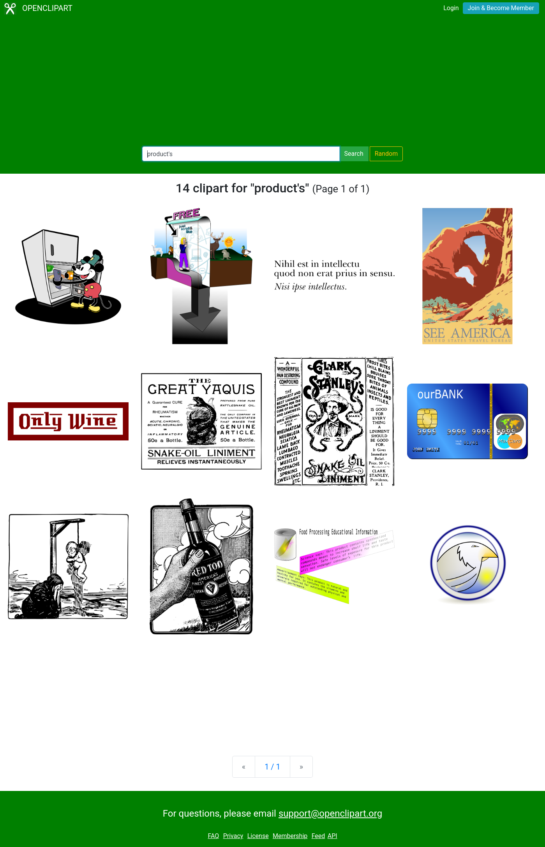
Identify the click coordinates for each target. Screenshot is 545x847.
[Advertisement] (272, 81)
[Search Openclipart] (241, 153)
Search (353, 153)
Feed (318, 836)
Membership (290, 836)
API (332, 836)
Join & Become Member (501, 8)
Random (386, 153)
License (258, 836)
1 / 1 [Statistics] (272, 766)
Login (451, 8)
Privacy (233, 836)
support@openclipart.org (330, 813)
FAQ (213, 836)
